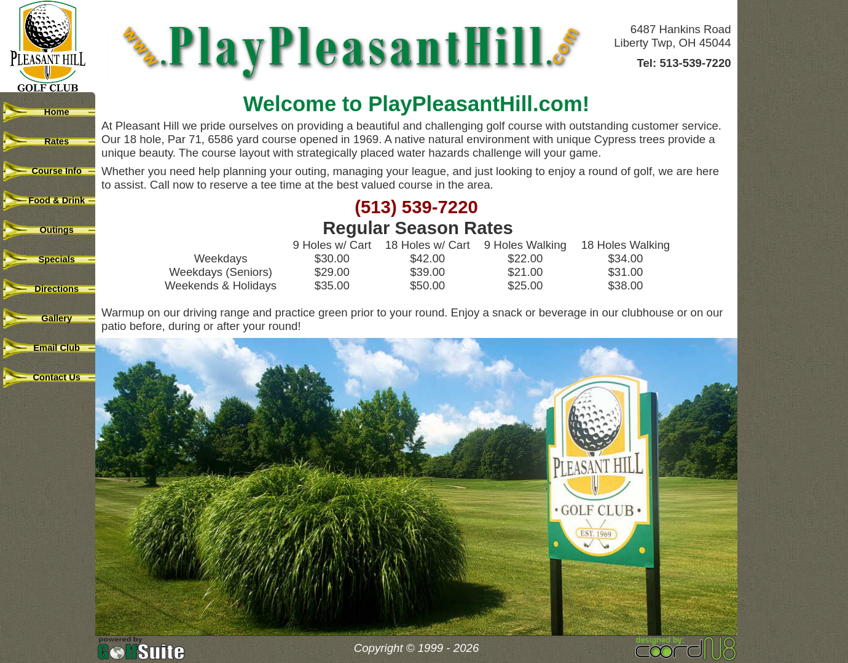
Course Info (49, 171)
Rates (49, 141)
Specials (49, 259)
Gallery (49, 318)
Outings (49, 230)
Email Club (49, 348)
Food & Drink (49, 200)
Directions (49, 289)
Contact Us (49, 377)
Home (49, 112)
